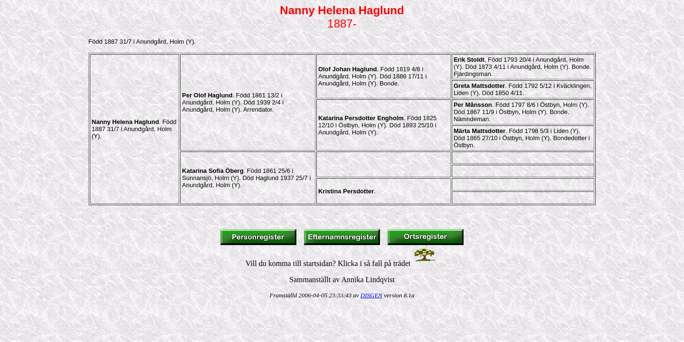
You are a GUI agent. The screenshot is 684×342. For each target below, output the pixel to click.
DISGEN (371, 295)
